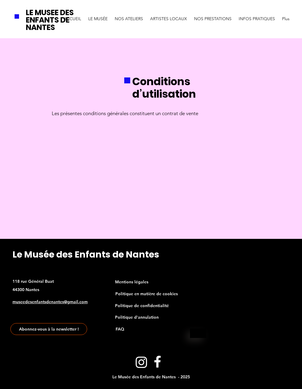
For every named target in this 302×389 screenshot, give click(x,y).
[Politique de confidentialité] (142, 306)
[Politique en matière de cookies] (146, 294)
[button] (98, 16)
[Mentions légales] (132, 282)
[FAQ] (120, 329)
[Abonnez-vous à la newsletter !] (48, 329)
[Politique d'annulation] (137, 317)
